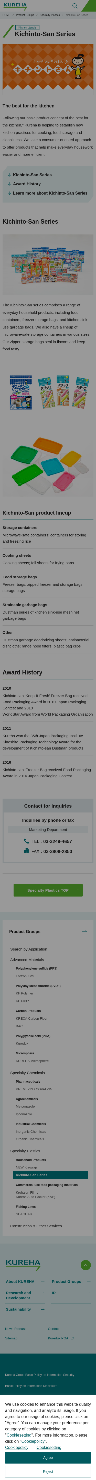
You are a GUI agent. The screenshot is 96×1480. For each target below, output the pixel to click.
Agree (48, 1458)
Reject (48, 1471)
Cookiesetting (19, 1435)
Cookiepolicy (33, 1441)
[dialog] (48, 1437)
